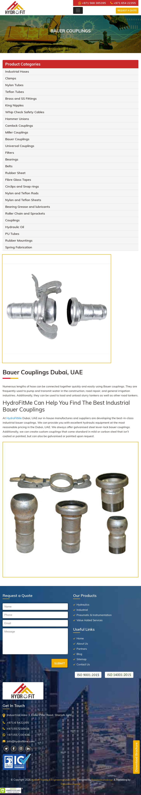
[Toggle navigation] (78, 10)
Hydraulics (83, 604)
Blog (79, 654)
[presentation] (29, 663)
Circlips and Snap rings (22, 186)
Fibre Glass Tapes (18, 180)
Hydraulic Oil (14, 227)
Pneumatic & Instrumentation (94, 615)
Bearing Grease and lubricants (27, 207)
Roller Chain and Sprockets (25, 213)
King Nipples (14, 105)
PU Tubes (12, 234)
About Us (82, 643)
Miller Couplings (16, 132)
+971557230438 (18, 728)
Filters (9, 153)
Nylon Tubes (14, 85)
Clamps (10, 78)
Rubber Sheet (15, 173)
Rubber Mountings (18, 240)
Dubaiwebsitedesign (102, 779)
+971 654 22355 (123, 3)
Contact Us (83, 664)
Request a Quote (127, 10)
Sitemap (81, 659)
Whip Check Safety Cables (24, 112)
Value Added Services (89, 620)
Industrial (82, 609)
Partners (82, 648)
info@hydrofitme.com (21, 741)
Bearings (11, 159)
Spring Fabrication (18, 247)
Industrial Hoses (17, 71)
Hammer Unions (17, 119)
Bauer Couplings (17, 139)
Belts (9, 166)
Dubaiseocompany (70, 784)
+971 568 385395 (92, 3)
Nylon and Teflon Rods (22, 193)
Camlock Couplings (19, 126)
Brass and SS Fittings (21, 99)
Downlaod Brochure (136, 757)
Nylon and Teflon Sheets (23, 200)
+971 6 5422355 (18, 722)
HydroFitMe (14, 418)
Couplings (12, 220)
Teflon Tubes (14, 92)
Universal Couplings (19, 146)
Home (80, 638)
